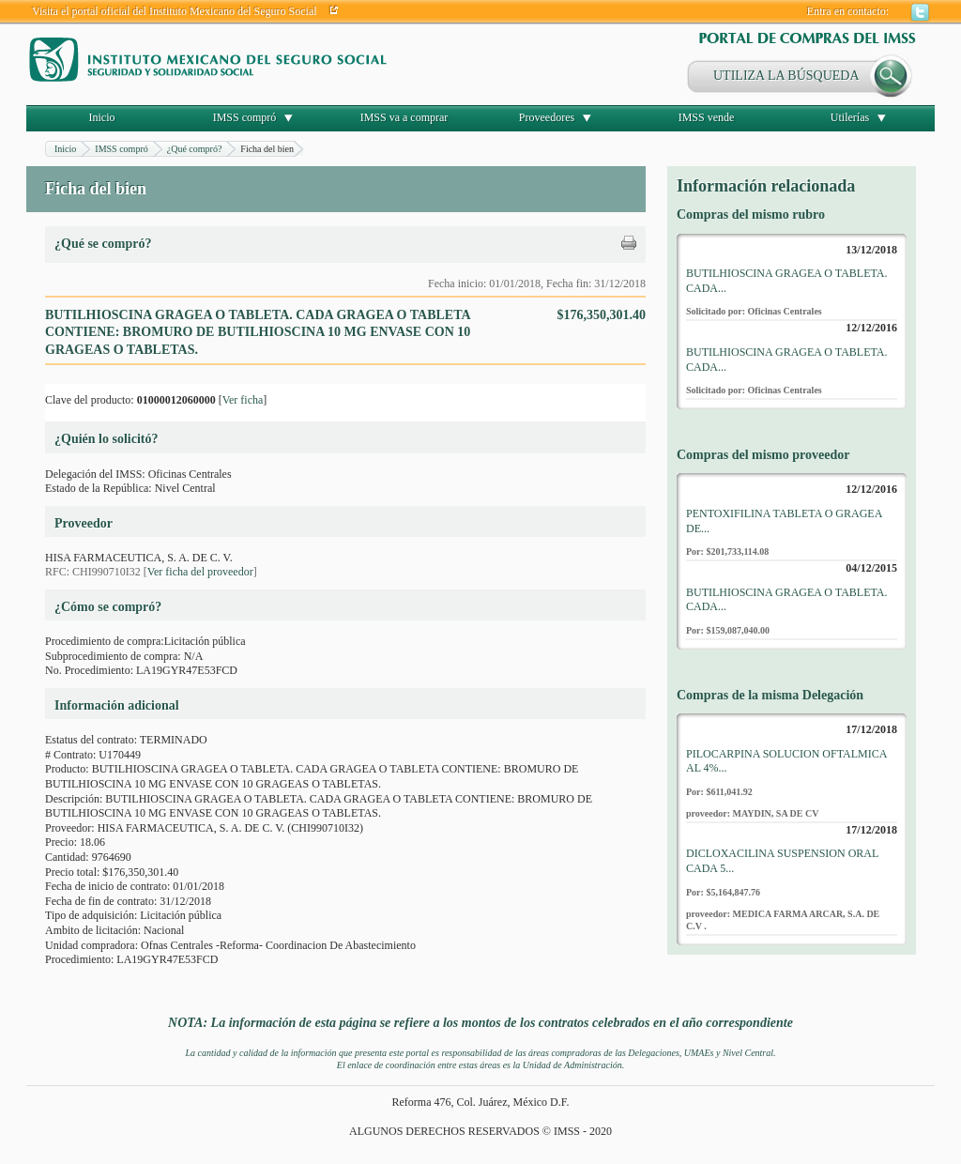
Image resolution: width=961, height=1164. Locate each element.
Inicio (102, 117)
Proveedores (546, 117)
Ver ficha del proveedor (200, 571)
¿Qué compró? (194, 149)
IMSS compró (245, 117)
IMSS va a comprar (404, 117)
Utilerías (850, 117)
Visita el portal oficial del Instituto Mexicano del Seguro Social (174, 11)
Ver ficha (243, 399)
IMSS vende (707, 117)
